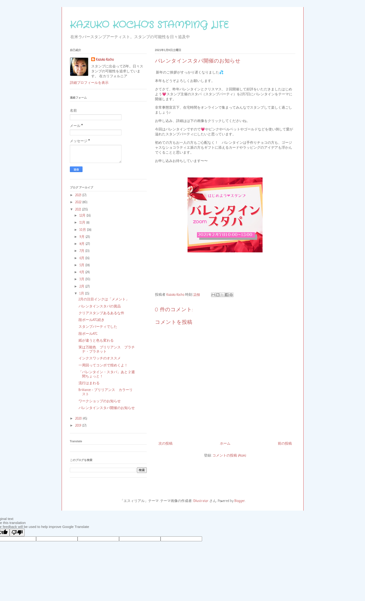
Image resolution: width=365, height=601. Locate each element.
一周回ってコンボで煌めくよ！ (103, 365)
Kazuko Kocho (105, 60)
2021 (78, 209)
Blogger (239, 501)
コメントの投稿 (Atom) (229, 455)
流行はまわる (89, 383)
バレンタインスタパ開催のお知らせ (107, 408)
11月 (82, 223)
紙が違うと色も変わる (96, 341)
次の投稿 (165, 444)
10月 (83, 230)
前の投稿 (285, 444)
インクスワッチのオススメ (100, 358)
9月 (82, 237)
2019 (78, 426)
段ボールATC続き (92, 320)
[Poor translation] (17, 532)
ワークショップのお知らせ (101, 401)
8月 (82, 244)
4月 (82, 272)
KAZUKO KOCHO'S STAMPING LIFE (149, 25)
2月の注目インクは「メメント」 (104, 299)
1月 (82, 293)
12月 (83, 216)
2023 (78, 195)
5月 (82, 265)
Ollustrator (200, 501)
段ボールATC (88, 334)
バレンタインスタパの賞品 (100, 306)
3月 (82, 279)
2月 (82, 286)
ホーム (225, 444)
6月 (82, 258)
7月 (82, 251)
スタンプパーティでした (98, 327)
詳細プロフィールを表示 (89, 83)
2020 (79, 418)
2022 (78, 202)
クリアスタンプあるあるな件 (101, 313)
